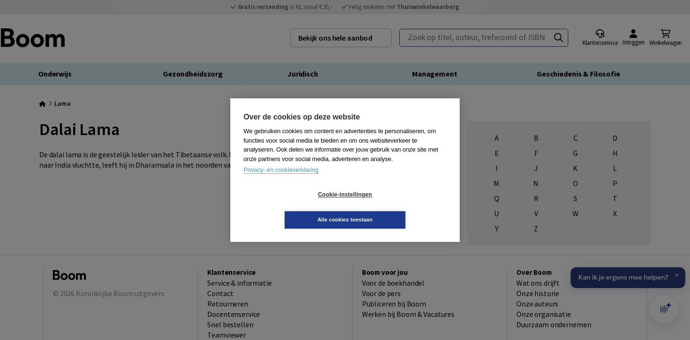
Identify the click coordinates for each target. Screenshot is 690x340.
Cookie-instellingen (289, 207)
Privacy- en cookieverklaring (281, 182)
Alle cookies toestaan (401, 207)
